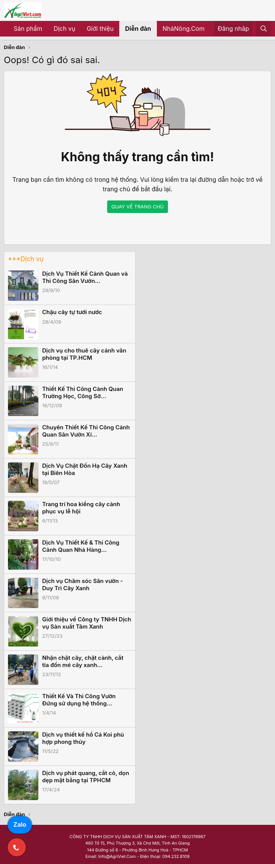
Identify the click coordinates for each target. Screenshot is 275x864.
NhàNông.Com (184, 28)
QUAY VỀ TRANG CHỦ (137, 206)
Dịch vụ (64, 28)
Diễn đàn (138, 28)
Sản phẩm (28, 28)
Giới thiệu (100, 28)
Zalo (19, 824)
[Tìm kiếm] (263, 29)
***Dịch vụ (25, 259)
